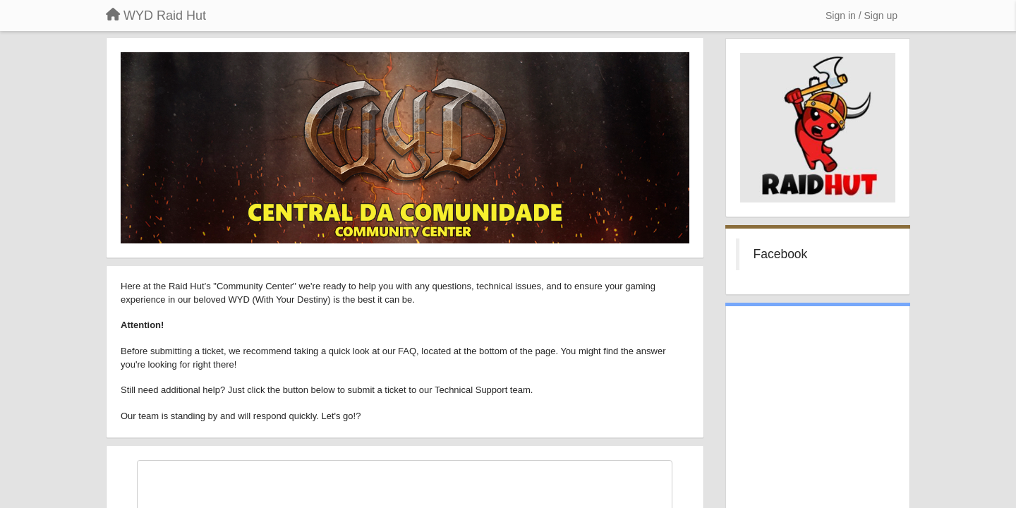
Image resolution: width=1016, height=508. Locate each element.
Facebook (781, 254)
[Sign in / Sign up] (861, 16)
